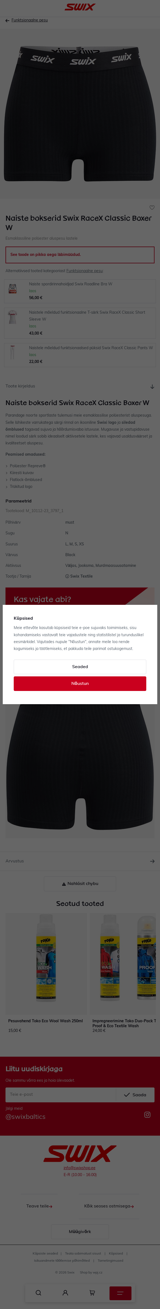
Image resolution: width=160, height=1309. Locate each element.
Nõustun (80, 684)
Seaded (80, 667)
